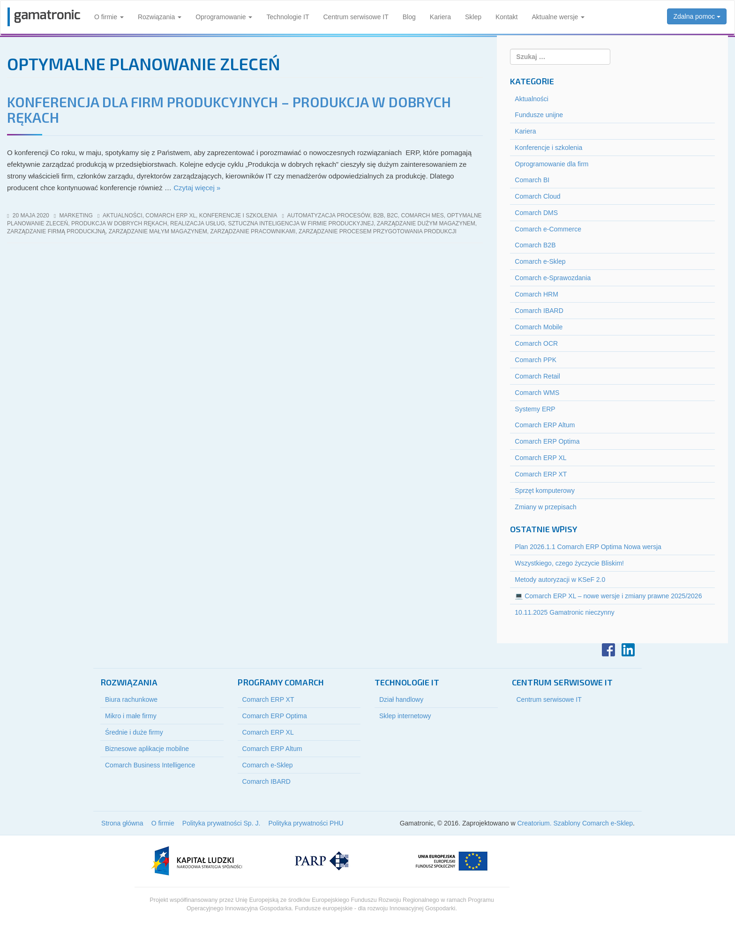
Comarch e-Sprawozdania (553, 278)
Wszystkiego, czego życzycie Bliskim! (569, 563)
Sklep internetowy (405, 716)
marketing (76, 215)
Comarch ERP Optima (547, 441)
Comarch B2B (535, 245)
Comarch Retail (537, 376)
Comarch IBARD (539, 310)
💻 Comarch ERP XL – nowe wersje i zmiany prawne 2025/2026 (608, 596)
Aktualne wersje (558, 17)
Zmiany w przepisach (546, 507)
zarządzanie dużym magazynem (426, 223)
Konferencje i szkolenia (238, 215)
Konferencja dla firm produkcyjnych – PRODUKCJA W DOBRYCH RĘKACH (229, 109)
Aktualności (122, 215)
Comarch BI (532, 180)
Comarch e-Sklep (540, 261)
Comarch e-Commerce (548, 229)
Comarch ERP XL (170, 215)
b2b (378, 215)
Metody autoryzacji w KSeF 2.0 (560, 579)
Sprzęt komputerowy (545, 490)
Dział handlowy (401, 699)
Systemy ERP (535, 409)
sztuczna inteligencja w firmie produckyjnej (301, 223)
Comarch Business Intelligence (150, 765)
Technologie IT (287, 17)
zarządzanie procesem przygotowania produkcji (378, 231)
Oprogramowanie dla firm (551, 164)
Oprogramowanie (223, 17)
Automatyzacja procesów (328, 215)
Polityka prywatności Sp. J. (221, 823)
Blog (409, 17)
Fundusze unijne (539, 115)
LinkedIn (628, 649)
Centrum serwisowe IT (356, 17)
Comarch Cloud (537, 196)
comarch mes (422, 215)
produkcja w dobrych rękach (119, 223)
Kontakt (506, 17)
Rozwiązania (159, 17)
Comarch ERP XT (541, 474)
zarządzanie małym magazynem (158, 231)
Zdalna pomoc (696, 16)
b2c (392, 215)
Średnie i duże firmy (134, 732)
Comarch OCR (536, 343)
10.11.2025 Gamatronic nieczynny (564, 612)
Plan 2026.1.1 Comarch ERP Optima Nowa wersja (588, 546)
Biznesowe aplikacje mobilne (147, 748)
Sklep (473, 17)
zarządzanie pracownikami (252, 231)
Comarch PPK (535, 360)
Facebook (608, 649)
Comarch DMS (536, 212)
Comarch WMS (537, 392)
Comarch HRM (536, 294)
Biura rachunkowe (131, 699)
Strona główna (122, 823)
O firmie (109, 17)
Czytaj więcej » (196, 188)
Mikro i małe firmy (131, 716)
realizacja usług (197, 223)
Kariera (440, 17)
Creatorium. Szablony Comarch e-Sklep (575, 823)
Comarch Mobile (538, 327)
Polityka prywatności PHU (305, 823)
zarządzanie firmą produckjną (56, 231)
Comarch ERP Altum (545, 425)
